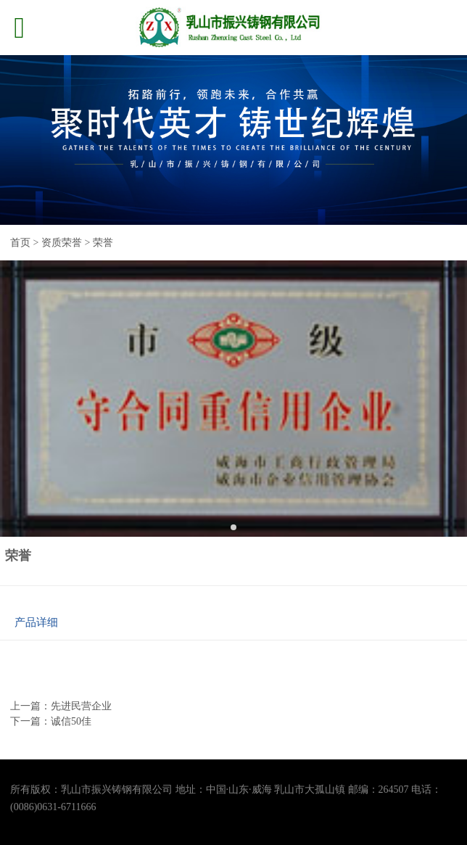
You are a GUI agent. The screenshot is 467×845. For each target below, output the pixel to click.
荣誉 (103, 242)
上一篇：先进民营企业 (61, 706)
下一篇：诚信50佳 (50, 721)
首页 (20, 242)
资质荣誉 (61, 242)
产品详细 (36, 622)
